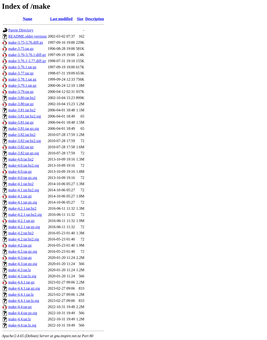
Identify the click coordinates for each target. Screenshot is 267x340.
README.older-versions (27, 36)
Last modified (61, 19)
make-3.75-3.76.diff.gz (25, 42)
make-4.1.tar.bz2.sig (23, 190)
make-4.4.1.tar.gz (21, 282)
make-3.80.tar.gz (21, 104)
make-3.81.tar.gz (21, 122)
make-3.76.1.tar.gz (22, 67)
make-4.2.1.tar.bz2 (22, 208)
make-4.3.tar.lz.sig (22, 276)
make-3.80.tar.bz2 (21, 98)
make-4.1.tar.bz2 (21, 184)
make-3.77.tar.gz (21, 73)
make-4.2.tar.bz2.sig (23, 239)
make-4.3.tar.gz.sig (22, 264)
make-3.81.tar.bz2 (21, 110)
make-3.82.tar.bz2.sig (24, 141)
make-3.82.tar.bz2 (21, 135)
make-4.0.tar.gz (20, 172)
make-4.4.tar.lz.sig (22, 325)
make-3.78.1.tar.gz (22, 79)
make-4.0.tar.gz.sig (22, 178)
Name (27, 19)
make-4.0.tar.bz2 (21, 159)
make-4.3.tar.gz (20, 258)
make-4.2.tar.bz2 (21, 233)
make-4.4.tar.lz (19, 319)
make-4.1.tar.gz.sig (22, 202)
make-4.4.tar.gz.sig (22, 313)
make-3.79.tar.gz (21, 92)
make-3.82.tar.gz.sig (23, 153)
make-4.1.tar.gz (20, 196)
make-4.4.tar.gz (20, 307)
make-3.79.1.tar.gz (22, 85)
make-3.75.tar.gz (21, 49)
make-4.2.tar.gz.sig (22, 251)
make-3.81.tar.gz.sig (23, 128)
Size (80, 19)
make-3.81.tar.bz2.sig (24, 116)
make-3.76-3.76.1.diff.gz (27, 55)
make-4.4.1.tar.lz (21, 294)
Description (94, 19)
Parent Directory (20, 30)
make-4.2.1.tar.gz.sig (24, 227)
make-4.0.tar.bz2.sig (23, 165)
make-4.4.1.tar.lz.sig (23, 301)
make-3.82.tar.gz (21, 147)
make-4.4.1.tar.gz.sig (24, 288)
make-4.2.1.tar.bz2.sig (25, 215)
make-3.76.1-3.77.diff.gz (27, 61)
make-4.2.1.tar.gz (21, 221)
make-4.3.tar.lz (19, 270)
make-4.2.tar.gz (20, 245)
